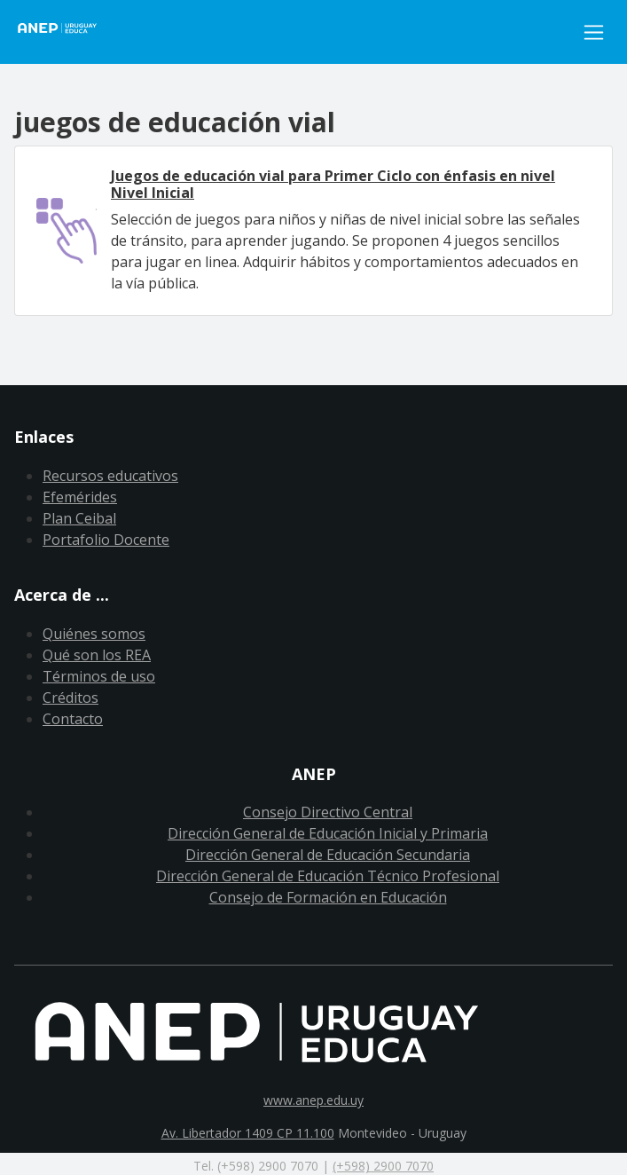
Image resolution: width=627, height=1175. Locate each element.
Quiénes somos (94, 633)
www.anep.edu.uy (313, 1100)
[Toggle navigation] (594, 32)
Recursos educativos (110, 475)
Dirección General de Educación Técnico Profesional (327, 876)
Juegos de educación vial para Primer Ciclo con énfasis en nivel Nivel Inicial (333, 184)
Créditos (70, 697)
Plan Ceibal (79, 518)
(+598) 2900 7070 (383, 1165)
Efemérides (80, 497)
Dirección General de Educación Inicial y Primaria (328, 833)
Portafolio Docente (106, 539)
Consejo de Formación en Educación (328, 897)
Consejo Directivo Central (327, 812)
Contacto (73, 719)
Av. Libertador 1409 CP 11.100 (247, 1132)
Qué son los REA (97, 655)
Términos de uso (99, 676)
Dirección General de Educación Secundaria (327, 854)
